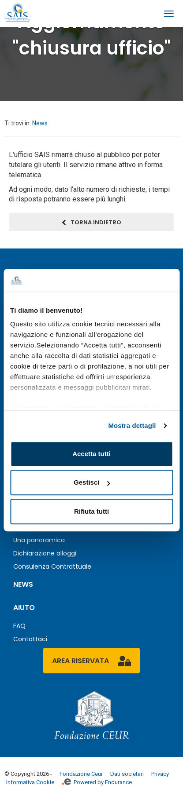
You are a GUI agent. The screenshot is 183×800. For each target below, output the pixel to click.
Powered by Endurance (97, 782)
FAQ (19, 625)
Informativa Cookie (30, 782)
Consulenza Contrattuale (52, 566)
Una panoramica (39, 540)
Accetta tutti (91, 453)
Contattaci (30, 639)
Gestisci (92, 482)
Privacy (160, 774)
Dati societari (127, 774)
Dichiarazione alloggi (44, 553)
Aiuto (24, 608)
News (40, 123)
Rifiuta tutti (91, 511)
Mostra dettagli (132, 426)
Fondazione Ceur (81, 774)
